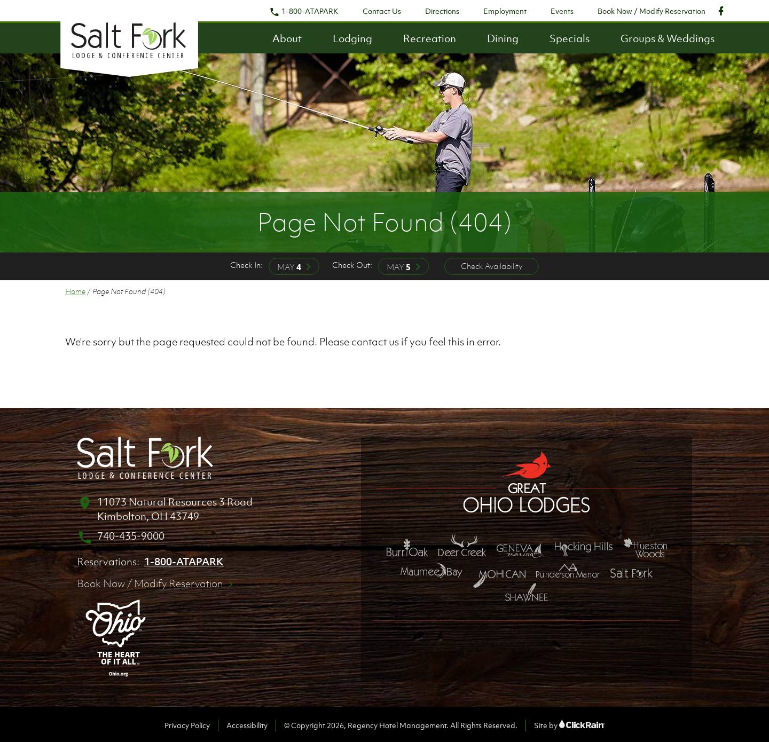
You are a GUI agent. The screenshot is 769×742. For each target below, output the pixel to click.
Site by (569, 725)
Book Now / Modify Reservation (651, 11)
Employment (505, 11)
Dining (503, 38)
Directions (442, 11)
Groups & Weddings (668, 38)
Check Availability (491, 266)
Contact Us (382, 11)
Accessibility (247, 725)
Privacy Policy (187, 725)
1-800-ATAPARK (304, 11)
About (287, 38)
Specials (570, 38)
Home (75, 291)
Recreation (429, 38)
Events (562, 11)
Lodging (352, 38)
